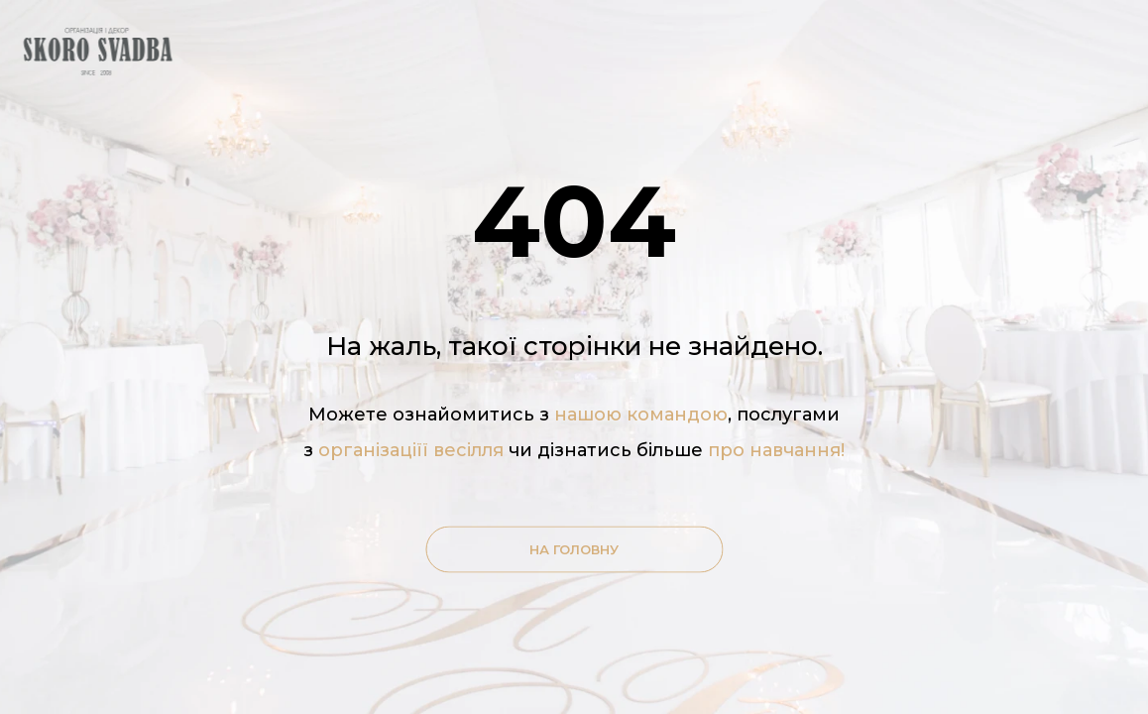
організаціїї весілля (413, 450)
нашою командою (641, 414)
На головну (574, 549)
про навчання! (776, 450)
